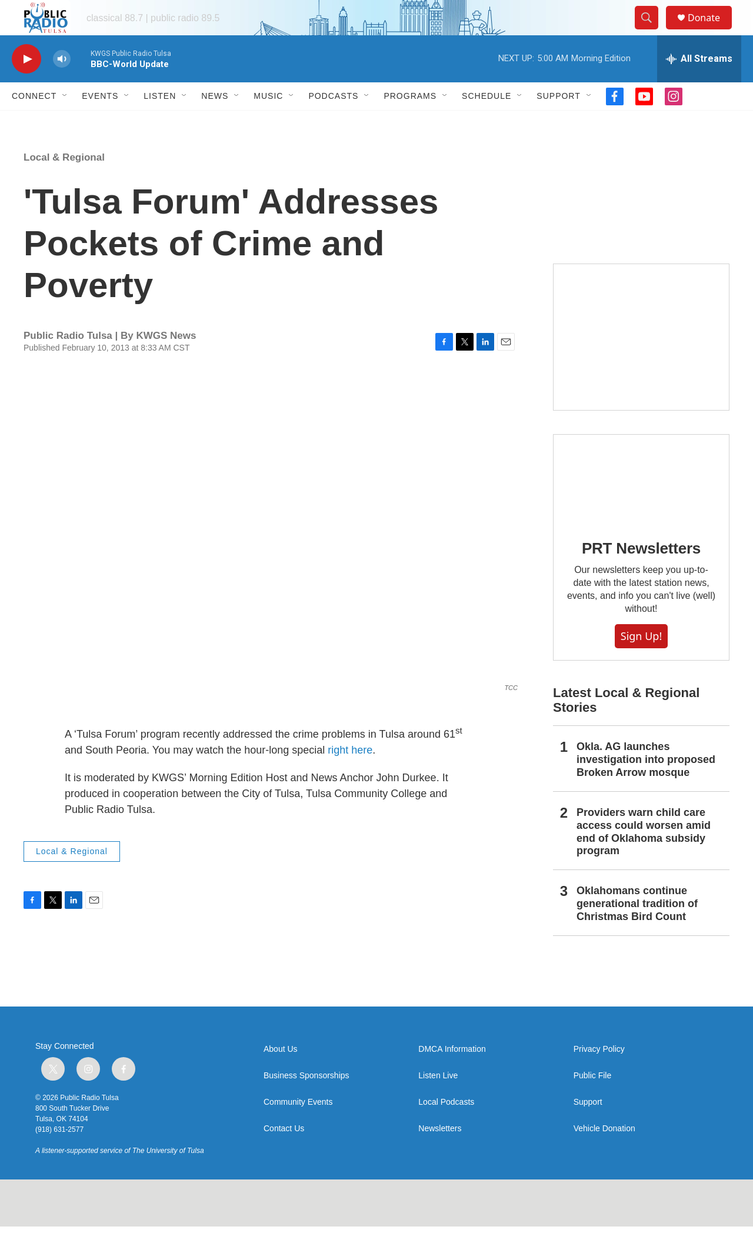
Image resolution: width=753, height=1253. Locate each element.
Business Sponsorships (306, 1102)
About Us (281, 1075)
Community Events (298, 1128)
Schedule (486, 122)
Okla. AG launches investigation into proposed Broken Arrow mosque (646, 786)
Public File (593, 1102)
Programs (410, 122)
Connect (34, 122)
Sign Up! (641, 662)
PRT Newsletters (641, 575)
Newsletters (439, 1155)
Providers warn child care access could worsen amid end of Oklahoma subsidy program (644, 858)
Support (558, 122)
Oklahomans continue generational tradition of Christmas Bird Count (637, 930)
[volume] (62, 85)
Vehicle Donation (604, 1155)
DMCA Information (451, 1075)
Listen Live (438, 1102)
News (214, 122)
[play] (26, 85)
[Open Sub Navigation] (65, 122)
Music (268, 122)
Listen (160, 122)
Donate (711, 31)
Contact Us (284, 1155)
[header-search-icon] (652, 31)
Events (100, 122)
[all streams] (699, 85)
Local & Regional (64, 183)
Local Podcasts (446, 1128)
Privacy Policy (599, 1075)
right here (348, 776)
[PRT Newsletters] (641, 505)
